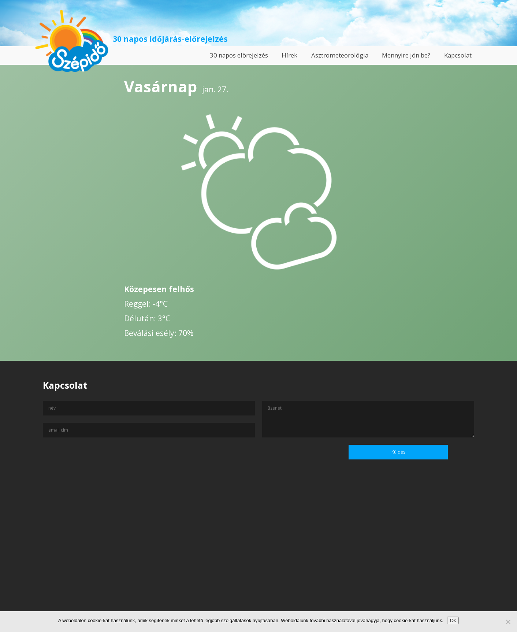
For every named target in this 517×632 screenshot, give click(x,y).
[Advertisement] (258, 561)
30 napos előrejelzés (239, 55)
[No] (508, 621)
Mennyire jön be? (406, 55)
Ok (453, 620)
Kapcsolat (458, 55)
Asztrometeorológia (339, 55)
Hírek (289, 55)
